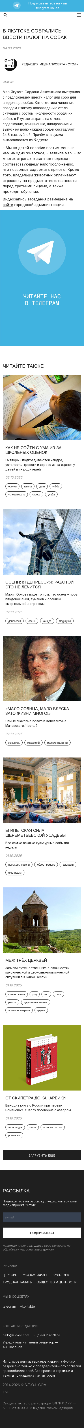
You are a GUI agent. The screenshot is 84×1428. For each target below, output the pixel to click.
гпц (46, 994)
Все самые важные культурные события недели (37, 845)
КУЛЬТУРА (61, 1275)
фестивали (15, 872)
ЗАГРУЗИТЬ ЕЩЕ (42, 1155)
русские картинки (57, 742)
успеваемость (16, 494)
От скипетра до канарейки (35, 1098)
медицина (65, 621)
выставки (67, 864)
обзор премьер (46, 864)
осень (31, 621)
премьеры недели (19, 864)
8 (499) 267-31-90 (47, 1335)
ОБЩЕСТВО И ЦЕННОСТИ (57, 1282)
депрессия (14, 621)
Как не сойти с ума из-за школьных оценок (33, 450)
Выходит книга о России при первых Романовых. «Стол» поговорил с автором (38, 1107)
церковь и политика (35, 1002)
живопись (14, 742)
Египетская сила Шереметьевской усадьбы (36, 833)
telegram (9, 1306)
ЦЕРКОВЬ (10, 1275)
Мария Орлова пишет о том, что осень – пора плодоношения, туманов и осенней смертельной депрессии (41, 599)
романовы (14, 1135)
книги (33, 1127)
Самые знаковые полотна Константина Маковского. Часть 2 (35, 723)
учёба (55, 486)
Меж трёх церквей (26, 960)
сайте (8, 204)
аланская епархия (19, 1010)
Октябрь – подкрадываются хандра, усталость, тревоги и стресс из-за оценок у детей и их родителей (40, 464)
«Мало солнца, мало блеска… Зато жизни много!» (39, 711)
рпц (34, 994)
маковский (33, 742)
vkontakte (27, 1306)
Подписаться (42, 1233)
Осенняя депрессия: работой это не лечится (39, 584)
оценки (12, 486)
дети (42, 486)
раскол (12, 1002)
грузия (41, 1010)
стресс (36, 494)
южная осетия (16, 994)
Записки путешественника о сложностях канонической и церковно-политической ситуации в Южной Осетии (37, 972)
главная (8, 81)
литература (15, 1127)
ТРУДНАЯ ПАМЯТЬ (17, 1282)
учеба (51, 494)
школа (28, 486)
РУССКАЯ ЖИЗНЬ (35, 1275)
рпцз (58, 994)
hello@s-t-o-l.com (16, 1335)
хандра (47, 621)
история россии (52, 1127)
